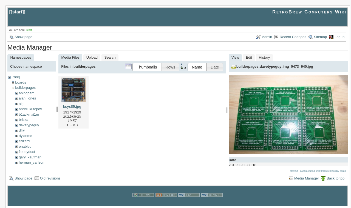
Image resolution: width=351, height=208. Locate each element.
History (264, 57)
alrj (21, 104)
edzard (24, 141)
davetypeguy (29, 125)
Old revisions (50, 178)
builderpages (25, 88)
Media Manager (306, 178)
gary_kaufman (30, 157)
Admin (267, 37)
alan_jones (27, 98)
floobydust (27, 152)
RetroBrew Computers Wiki (309, 12)
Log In (339, 37)
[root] (16, 77)
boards (20, 82)
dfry (22, 130)
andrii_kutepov (30, 109)
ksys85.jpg (72, 106)
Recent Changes (293, 37)
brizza (23, 120)
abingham (26, 93)
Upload (92, 57)
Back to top (335, 178)
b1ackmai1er (29, 114)
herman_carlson (31, 162)
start (17, 12)
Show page (23, 37)
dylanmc (25, 136)
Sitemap (320, 37)
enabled (25, 146)
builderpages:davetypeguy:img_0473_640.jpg (274, 66)
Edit (249, 57)
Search (110, 57)
